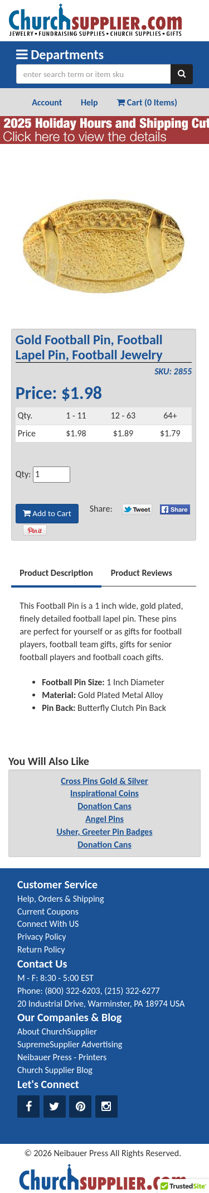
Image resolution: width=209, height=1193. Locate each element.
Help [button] (89, 102)
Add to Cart (47, 513)
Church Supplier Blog (55, 1070)
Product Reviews (141, 572)
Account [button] (47, 102)
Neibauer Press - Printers (61, 1057)
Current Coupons (48, 911)
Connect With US (48, 923)
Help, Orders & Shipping (60, 898)
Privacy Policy (41, 936)
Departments (60, 54)
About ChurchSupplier (57, 1031)
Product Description (56, 572)
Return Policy (41, 949)
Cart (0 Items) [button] (146, 102)
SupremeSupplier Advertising (69, 1044)
